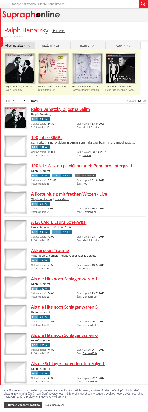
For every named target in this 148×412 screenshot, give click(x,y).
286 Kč (66, 175)
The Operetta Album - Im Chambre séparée (96, 86)
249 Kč (43, 119)
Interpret (88, 45)
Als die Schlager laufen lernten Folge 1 (68, 363)
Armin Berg (77, 142)
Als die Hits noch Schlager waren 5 (64, 307)
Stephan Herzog (41, 199)
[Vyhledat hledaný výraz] (143, 4)
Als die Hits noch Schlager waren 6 (64, 335)
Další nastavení (54, 404)
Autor (123, 45)
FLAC (56, 175)
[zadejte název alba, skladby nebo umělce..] (74, 4)
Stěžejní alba (53, 45)
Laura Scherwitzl (41, 227)
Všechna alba (17, 45)
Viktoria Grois (62, 227)
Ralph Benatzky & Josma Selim (21, 86)
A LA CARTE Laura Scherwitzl (58, 222)
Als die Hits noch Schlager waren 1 (64, 278)
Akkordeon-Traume (50, 250)
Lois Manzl (62, 199)
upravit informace (13, 36)
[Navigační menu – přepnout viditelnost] (5, 4)
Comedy (87, 155)
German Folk (90, 212)
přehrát (58, 30)
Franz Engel (116, 142)
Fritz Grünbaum (96, 142)
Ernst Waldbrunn (58, 142)
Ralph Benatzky (41, 114)
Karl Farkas (38, 142)
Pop (85, 183)
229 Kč (43, 175)
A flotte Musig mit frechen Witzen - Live (69, 194)
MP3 (34, 119)
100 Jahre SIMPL (46, 137)
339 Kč (43, 204)
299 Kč (66, 232)
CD (77, 175)
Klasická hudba (91, 127)
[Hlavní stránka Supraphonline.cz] (31, 15)
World (86, 268)
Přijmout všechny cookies (23, 404)
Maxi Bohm (132, 142)
